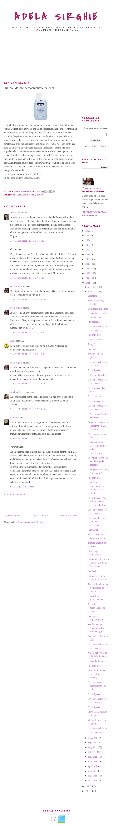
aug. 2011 (93, 747)
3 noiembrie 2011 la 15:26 (28, 299)
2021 (88, 254)
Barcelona (92, 295)
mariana (14, 417)
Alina (13, 341)
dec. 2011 (93, 287)
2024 (88, 240)
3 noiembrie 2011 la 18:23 (28, 354)
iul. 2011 (92, 752)
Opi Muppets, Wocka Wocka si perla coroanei (98, 461)
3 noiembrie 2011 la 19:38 (28, 409)
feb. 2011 (93, 775)
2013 (88, 273)
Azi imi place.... (95, 401)
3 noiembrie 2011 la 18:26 (28, 383)
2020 (88, 259)
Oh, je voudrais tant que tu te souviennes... (97, 521)
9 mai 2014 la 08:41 (23, 486)
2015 (88, 264)
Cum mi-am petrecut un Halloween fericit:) (97, 674)
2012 (88, 278)
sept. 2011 (93, 742)
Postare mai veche (68, 515)
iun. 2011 (93, 757)
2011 (88, 282)
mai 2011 (93, 761)
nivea (40, 195)
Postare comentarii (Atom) (30, 522)
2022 (88, 249)
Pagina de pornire (40, 515)
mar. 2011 (93, 771)
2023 (88, 245)
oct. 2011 (93, 738)
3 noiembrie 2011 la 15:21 (28, 241)
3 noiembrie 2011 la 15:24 (28, 277)
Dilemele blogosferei (98, 375)
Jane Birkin (93, 530)
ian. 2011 (93, 780)
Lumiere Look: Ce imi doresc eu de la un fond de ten (98, 563)
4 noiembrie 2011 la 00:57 (28, 438)
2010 (88, 786)
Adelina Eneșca (17, 392)
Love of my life (95, 339)
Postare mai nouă (12, 515)
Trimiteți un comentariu (15, 494)
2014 (88, 268)
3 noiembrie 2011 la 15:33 (28, 332)
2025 (88, 235)
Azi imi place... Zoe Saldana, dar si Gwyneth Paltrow (97, 501)
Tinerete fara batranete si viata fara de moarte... (98, 588)
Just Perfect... (94, 571)
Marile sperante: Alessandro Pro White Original (96, 628)
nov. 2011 (93, 291)
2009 (88, 791)
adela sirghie (16, 286)
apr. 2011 (93, 766)
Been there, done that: (98, 308)
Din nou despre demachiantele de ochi (97, 686)
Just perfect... (94, 321)
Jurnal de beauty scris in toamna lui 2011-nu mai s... (98, 426)
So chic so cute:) (95, 396)
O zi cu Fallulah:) (96, 661)
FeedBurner (102, 146)
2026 (88, 230)
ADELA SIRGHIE (56, 17)
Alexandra (15, 212)
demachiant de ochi (24, 195)
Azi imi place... (95, 335)
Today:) (91, 344)
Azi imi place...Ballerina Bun (96, 608)
